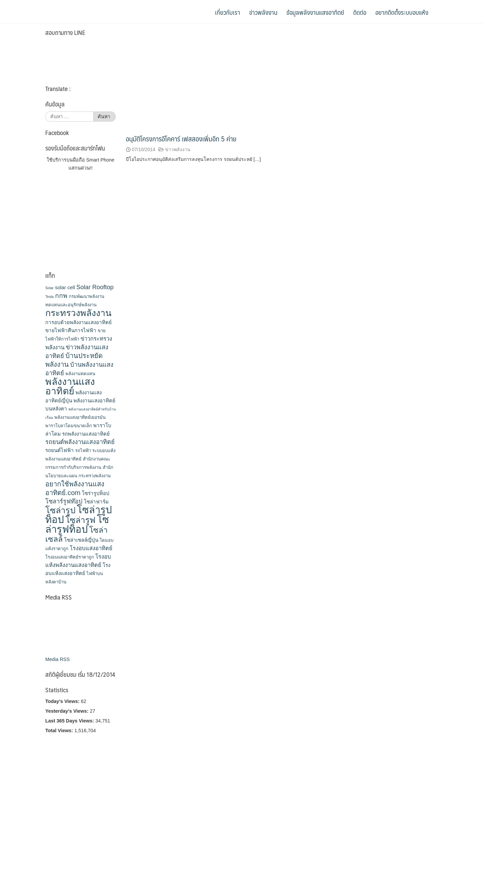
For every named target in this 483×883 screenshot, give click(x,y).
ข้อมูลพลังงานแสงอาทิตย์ (315, 12)
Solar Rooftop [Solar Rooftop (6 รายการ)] (95, 287)
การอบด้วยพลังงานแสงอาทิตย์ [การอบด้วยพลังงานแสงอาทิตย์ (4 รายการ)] (78, 322)
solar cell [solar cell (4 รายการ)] (65, 287)
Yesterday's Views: (67, 711)
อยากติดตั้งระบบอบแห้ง (404, 12)
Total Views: (59, 730)
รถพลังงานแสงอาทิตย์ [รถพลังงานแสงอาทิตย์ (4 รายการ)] (86, 434)
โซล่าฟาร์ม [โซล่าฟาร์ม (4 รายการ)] (96, 501)
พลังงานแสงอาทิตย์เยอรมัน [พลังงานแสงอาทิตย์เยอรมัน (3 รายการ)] (80, 417)
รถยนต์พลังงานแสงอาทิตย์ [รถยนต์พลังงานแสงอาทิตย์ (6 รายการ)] (80, 442)
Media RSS (57, 659)
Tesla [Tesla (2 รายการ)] (49, 297)
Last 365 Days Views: (70, 720)
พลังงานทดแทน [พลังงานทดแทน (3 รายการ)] (80, 373)
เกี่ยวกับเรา (227, 12)
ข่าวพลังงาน (263, 12)
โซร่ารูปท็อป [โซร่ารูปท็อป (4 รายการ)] (95, 493)
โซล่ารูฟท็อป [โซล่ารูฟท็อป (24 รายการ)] (77, 524)
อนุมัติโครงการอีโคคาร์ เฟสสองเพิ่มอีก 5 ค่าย (181, 138)
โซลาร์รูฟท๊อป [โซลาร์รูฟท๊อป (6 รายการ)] (64, 501)
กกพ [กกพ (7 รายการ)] (61, 295)
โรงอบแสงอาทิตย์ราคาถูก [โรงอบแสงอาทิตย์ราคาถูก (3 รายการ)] (69, 557)
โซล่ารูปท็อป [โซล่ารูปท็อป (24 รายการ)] (78, 514)
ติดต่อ (359, 12)
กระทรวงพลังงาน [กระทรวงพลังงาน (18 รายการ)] (78, 313)
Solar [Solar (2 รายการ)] (49, 288)
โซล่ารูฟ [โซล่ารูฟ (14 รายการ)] (80, 520)
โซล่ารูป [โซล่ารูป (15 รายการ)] (60, 510)
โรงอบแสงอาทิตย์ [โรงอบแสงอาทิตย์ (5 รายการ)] (91, 548)
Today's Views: (63, 701)
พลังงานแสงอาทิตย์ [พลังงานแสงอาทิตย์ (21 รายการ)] (70, 386)
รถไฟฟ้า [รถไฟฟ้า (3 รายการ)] (83, 450)
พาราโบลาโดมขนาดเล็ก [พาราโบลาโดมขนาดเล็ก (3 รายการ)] (68, 425)
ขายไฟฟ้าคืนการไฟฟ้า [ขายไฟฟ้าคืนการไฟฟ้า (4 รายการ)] (70, 330)
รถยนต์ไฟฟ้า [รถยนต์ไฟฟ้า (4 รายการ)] (59, 450)
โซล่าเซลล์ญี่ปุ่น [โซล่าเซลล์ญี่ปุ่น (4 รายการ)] (81, 540)
